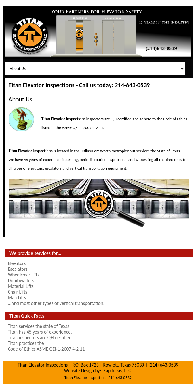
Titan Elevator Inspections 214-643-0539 (97, 377)
